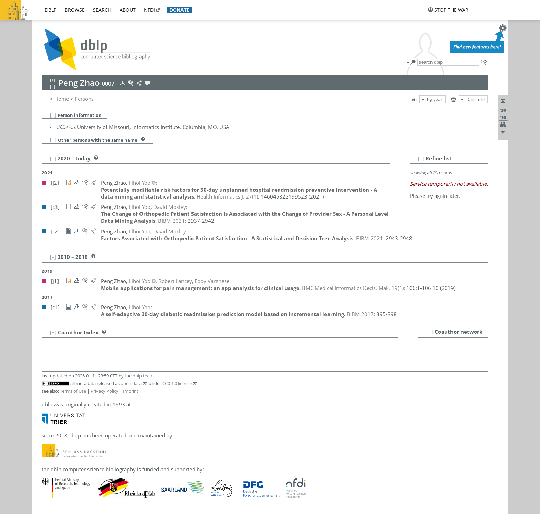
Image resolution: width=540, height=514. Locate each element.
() (227, 196)
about (128, 10)
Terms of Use (73, 391)
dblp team (143, 376)
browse (75, 10)
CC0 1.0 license (177, 383)
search (102, 10)
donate (179, 10)
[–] (53, 114)
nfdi (149, 10)
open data (131, 383)
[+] (53, 139)
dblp (50, 10)
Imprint (130, 391)
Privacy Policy (104, 391)
